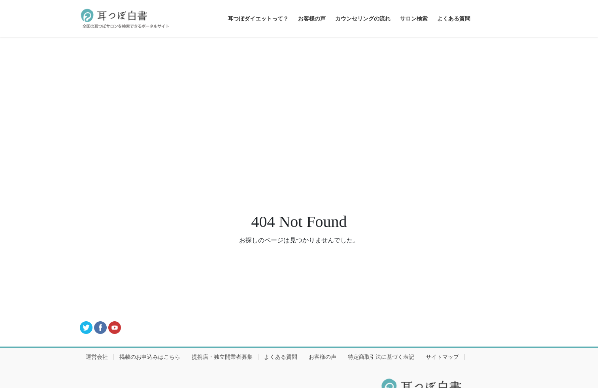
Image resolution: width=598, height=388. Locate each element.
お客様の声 (322, 357)
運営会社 (97, 357)
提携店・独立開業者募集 (222, 357)
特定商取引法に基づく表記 (381, 357)
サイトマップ (442, 357)
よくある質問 (280, 357)
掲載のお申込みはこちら (149, 357)
